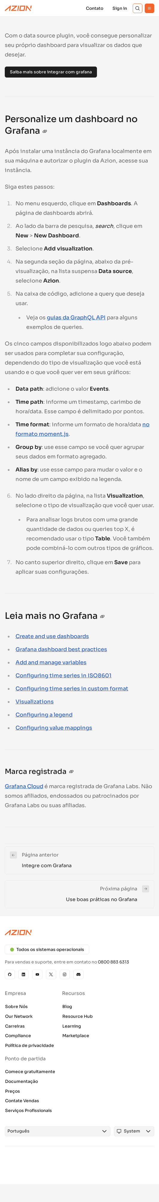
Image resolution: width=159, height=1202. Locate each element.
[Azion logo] (79, 932)
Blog (67, 1006)
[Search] (137, 8)
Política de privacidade (29, 1045)
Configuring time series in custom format (72, 688)
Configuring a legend (44, 715)
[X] (51, 974)
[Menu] (149, 8)
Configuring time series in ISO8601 (64, 675)
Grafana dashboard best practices (61, 649)
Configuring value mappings (54, 728)
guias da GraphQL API (76, 317)
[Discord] (78, 974)
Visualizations (35, 701)
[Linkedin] (23, 974)
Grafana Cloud (24, 786)
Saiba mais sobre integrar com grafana (51, 72)
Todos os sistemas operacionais (47, 949)
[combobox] (52, 1131)
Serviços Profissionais (28, 1110)
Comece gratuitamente (30, 1071)
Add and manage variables (51, 662)
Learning (71, 1026)
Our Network (19, 1016)
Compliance (18, 1035)
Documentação (21, 1081)
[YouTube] (37, 974)
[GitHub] (10, 974)
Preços (12, 1091)
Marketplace (75, 1035)
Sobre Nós (16, 1006)
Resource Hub (77, 1016)
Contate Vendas (22, 1100)
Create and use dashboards (52, 636)
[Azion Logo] (18, 8)
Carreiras (15, 1026)
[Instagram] (65, 974)
